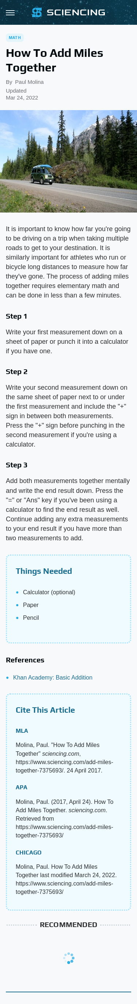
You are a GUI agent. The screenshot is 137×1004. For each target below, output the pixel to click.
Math (15, 37)
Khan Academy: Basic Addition (52, 677)
